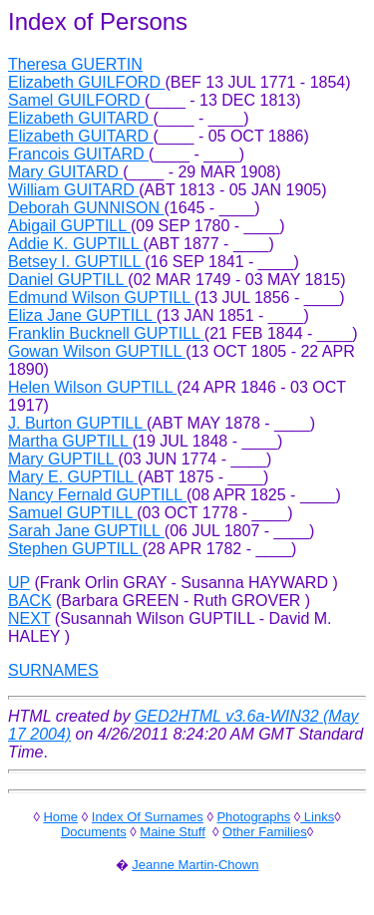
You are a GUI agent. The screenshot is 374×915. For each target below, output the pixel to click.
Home (60, 816)
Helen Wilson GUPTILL (92, 387)
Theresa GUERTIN (75, 64)
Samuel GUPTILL (72, 512)
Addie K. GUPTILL (75, 243)
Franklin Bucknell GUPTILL (106, 333)
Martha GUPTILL (70, 441)
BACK (30, 600)
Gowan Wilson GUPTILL (97, 351)
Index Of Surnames (147, 816)
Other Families (264, 831)
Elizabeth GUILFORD (86, 82)
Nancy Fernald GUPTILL (97, 494)
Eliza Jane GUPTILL (82, 315)
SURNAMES (53, 670)
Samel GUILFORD (76, 100)
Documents (94, 831)
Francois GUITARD (78, 154)
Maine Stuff (172, 831)
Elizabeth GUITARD (81, 118)
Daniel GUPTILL (68, 279)
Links (317, 816)
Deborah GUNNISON (86, 207)
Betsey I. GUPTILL (76, 261)
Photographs (253, 816)
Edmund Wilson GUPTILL (101, 297)
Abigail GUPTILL (69, 225)
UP (19, 582)
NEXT (29, 618)
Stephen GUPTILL (75, 548)
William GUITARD (73, 189)
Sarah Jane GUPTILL (86, 530)
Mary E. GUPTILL (73, 476)
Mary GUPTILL (63, 459)
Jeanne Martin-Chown (195, 864)
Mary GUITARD (65, 171)
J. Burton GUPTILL (77, 423)
